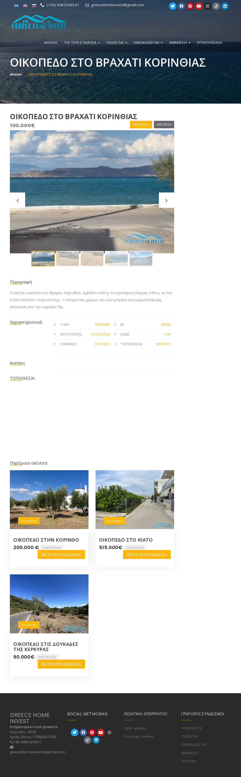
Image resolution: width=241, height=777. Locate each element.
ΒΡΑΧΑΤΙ (163, 343)
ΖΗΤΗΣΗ (189, 761)
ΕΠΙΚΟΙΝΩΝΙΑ (209, 42)
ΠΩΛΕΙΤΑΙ (116, 42)
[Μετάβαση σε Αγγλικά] (25, 5)
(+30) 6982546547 (59, 4)
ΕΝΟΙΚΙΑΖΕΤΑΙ (148, 42)
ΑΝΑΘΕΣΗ (179, 42)
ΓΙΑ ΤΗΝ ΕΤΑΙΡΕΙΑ (82, 42)
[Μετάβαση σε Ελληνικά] (16, 5)
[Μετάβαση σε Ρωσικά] (34, 5)
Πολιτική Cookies (138, 736)
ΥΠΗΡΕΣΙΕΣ (191, 728)
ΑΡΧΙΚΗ (51, 42)
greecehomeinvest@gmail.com (114, 4)
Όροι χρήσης (135, 728)
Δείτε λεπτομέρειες (61, 554)
